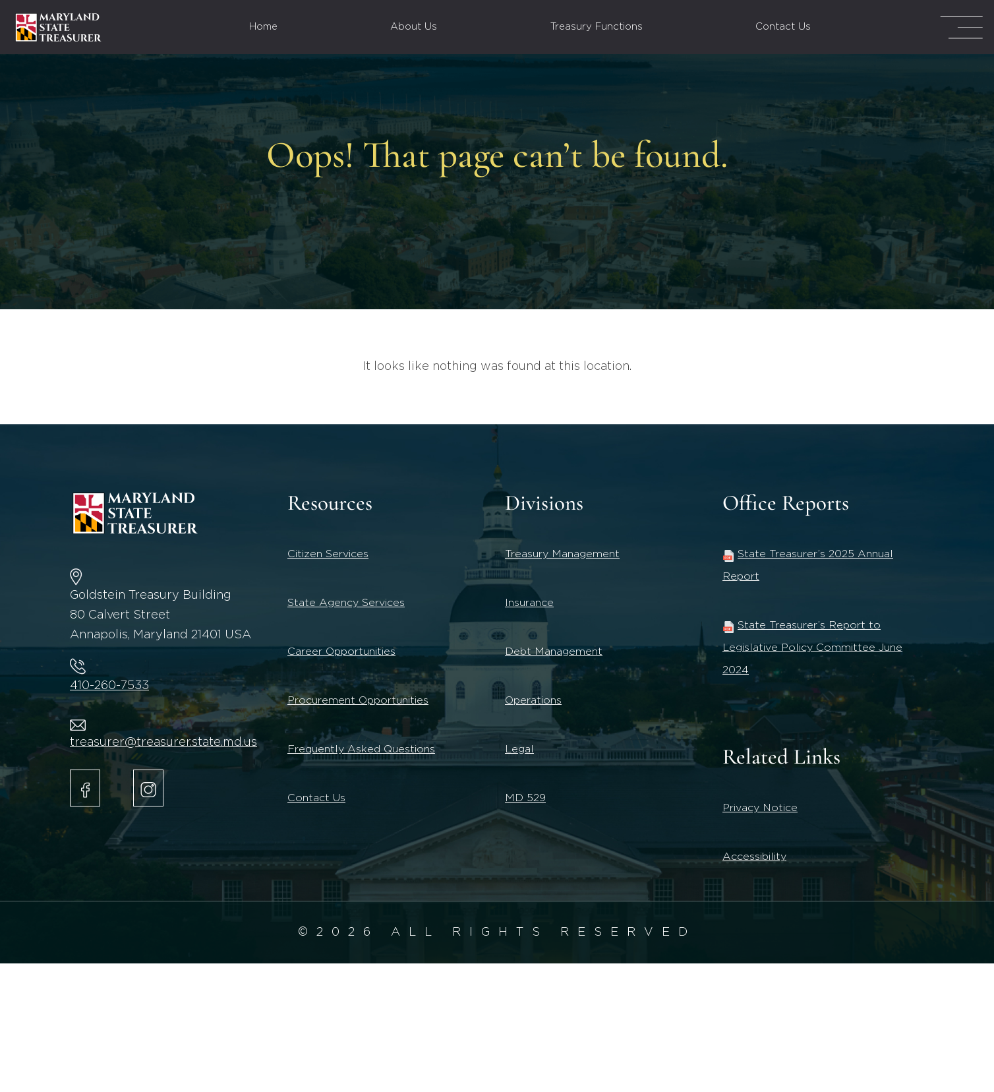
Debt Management (553, 651)
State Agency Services (346, 602)
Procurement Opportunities (357, 700)
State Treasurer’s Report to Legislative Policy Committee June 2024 (812, 647)
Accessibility (754, 856)
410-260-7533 (109, 686)
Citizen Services (327, 554)
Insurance (529, 602)
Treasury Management (562, 554)
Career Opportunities (341, 651)
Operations (533, 700)
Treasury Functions (596, 27)
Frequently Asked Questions (361, 749)
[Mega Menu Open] (961, 27)
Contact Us (783, 27)
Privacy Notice (760, 808)
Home (263, 27)
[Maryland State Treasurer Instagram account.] (148, 788)
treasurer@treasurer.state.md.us (163, 742)
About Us (413, 27)
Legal (519, 749)
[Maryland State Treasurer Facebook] (85, 788)
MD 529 (525, 798)
